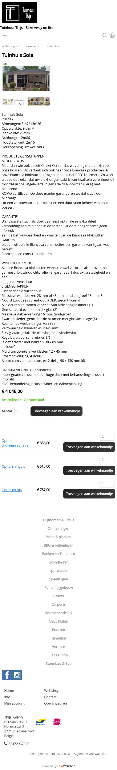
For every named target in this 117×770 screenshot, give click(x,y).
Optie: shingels (13, 466)
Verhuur (58, 646)
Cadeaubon (58, 655)
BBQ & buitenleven (58, 545)
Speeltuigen (58, 579)
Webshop (8, 46)
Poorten (58, 629)
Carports (59, 604)
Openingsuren (55, 703)
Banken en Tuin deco (58, 553)
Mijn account (14, 703)
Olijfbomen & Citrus (58, 520)
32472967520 (18, 743)
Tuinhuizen (58, 638)
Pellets (58, 596)
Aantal (7, 411)
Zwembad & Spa (58, 663)
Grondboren (59, 562)
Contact (50, 697)
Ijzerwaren (58, 570)
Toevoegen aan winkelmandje (89, 447)
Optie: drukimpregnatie (15, 443)
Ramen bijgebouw (58, 587)
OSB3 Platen (58, 621)
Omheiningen (58, 528)
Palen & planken (58, 537)
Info (7, 697)
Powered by (58, 766)
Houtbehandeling (58, 613)
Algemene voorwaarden (90, 754)
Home (9, 690)
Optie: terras (12, 490)
